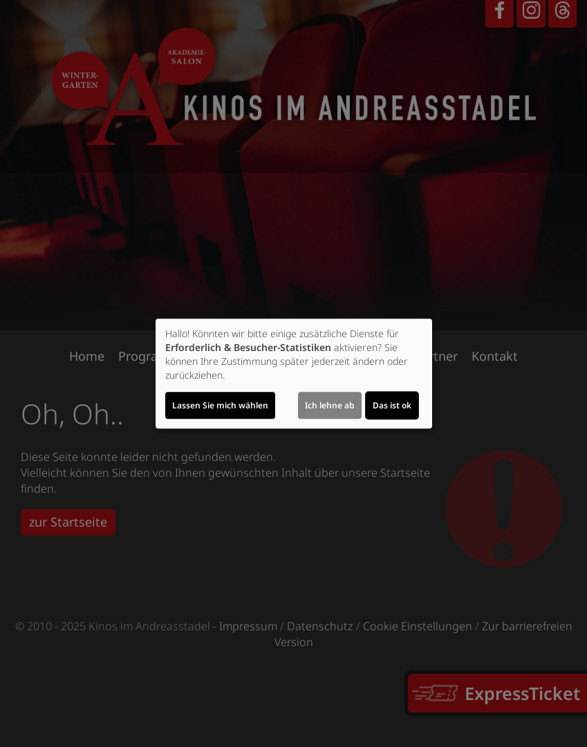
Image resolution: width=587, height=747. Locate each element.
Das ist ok (392, 405)
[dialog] (294, 374)
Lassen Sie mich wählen (220, 405)
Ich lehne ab (330, 405)
